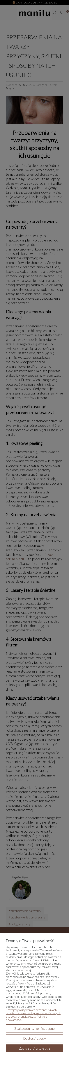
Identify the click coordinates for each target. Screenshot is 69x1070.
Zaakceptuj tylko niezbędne (34, 1028)
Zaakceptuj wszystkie (34, 1048)
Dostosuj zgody (34, 1038)
